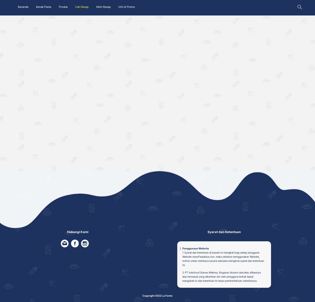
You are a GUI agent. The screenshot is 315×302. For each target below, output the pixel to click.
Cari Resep (82, 7)
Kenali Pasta (43, 7)
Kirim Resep (103, 7)
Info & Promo (126, 7)
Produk (63, 7)
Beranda (23, 7)
